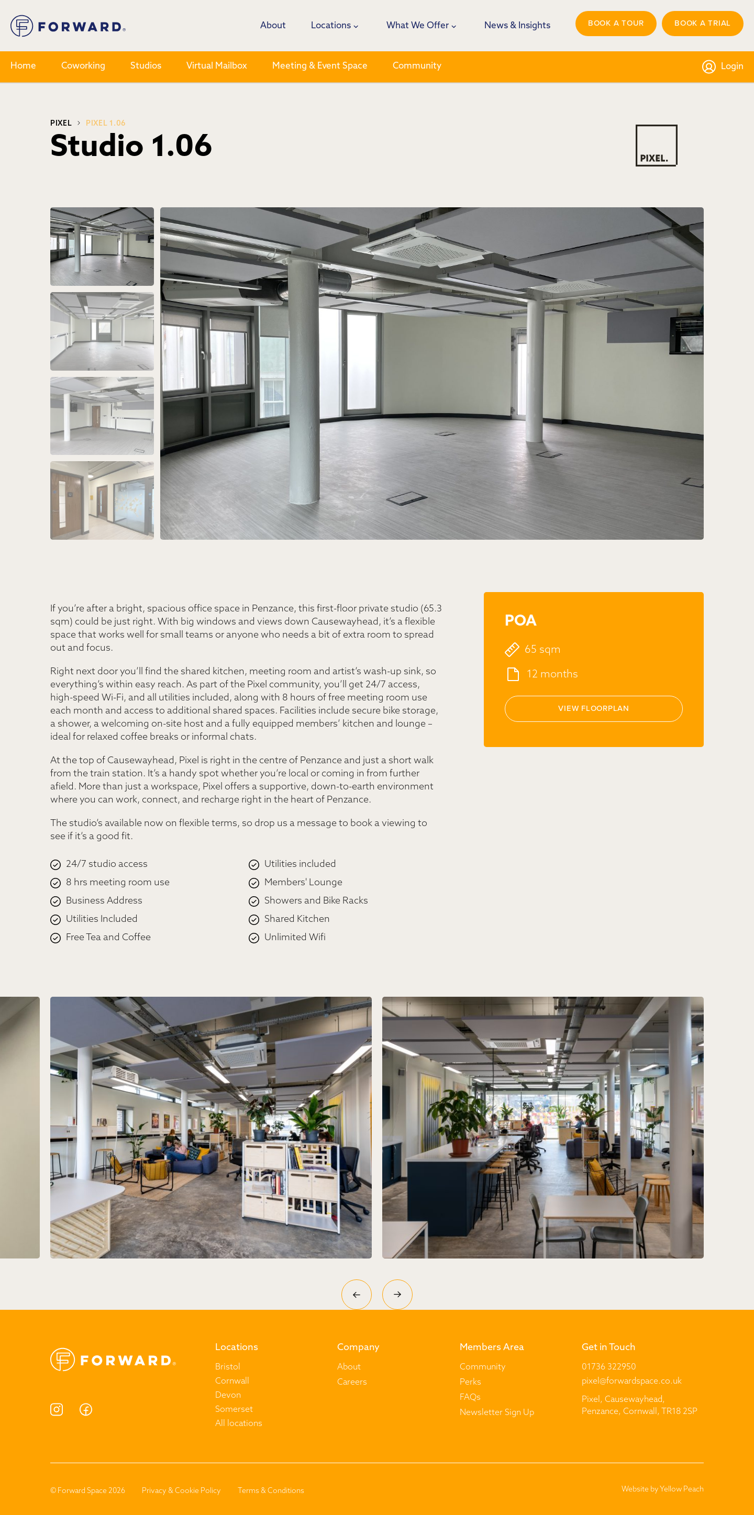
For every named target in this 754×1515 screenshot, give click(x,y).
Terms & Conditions (271, 1491)
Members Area (492, 1348)
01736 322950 (609, 1367)
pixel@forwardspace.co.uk (632, 1381)
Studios (145, 66)
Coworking (83, 66)
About (273, 25)
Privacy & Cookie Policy (181, 1491)
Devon (228, 1395)
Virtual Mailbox (216, 66)
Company (358, 1348)
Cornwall (232, 1381)
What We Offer (417, 25)
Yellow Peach (682, 1490)
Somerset (234, 1410)
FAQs (470, 1398)
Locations (331, 25)
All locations (238, 1424)
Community (417, 66)
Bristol (227, 1367)
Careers (352, 1382)
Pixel (61, 124)
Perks (470, 1382)
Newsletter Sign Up (497, 1413)
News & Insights (517, 25)
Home (23, 66)
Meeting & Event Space (320, 66)
